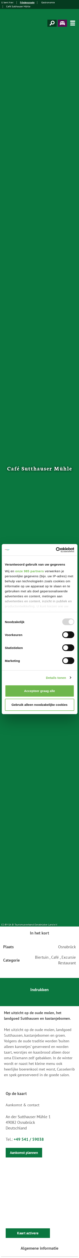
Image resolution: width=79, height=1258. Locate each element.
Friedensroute (27, 2)
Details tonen (56, 677)
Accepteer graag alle (39, 691)
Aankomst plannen (24, 1152)
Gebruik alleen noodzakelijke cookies (40, 704)
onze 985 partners (29, 571)
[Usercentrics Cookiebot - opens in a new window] (56, 550)
